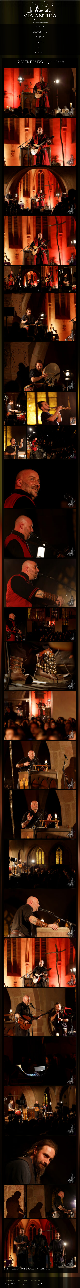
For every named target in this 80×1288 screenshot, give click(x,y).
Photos (40, 37)
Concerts (40, 27)
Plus (40, 47)
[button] (40, 92)
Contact (40, 53)
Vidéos (40, 42)
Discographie (40, 32)
